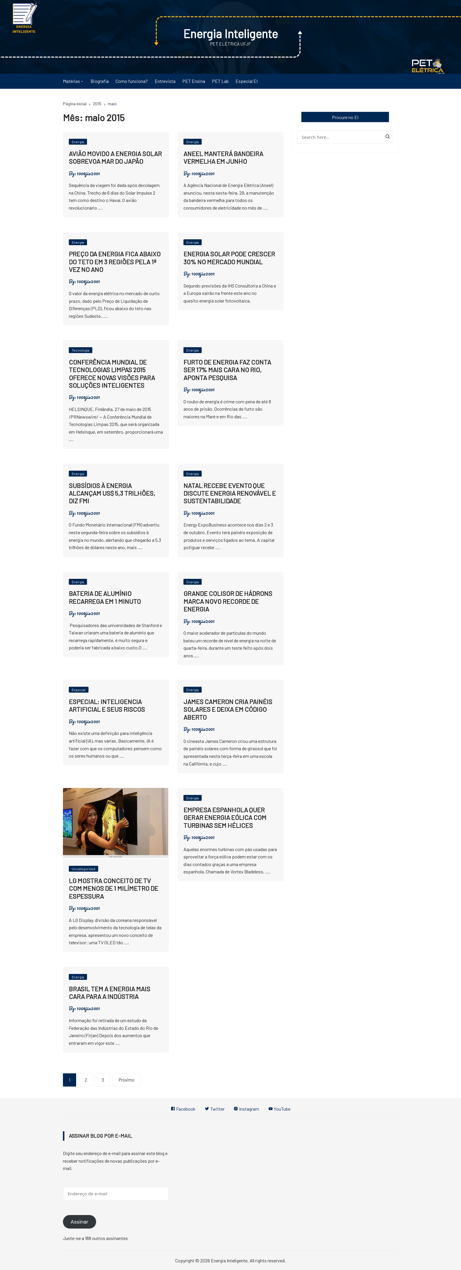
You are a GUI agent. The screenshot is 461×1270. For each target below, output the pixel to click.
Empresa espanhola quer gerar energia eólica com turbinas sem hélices (224, 817)
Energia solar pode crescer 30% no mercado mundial (229, 257)
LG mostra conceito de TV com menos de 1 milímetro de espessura (113, 888)
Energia (78, 142)
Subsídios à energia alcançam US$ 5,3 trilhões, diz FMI (112, 492)
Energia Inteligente (230, 33)
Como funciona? (132, 80)
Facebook (182, 1109)
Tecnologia (80, 350)
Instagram (247, 1109)
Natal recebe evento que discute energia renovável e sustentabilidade (229, 492)
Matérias (71, 80)
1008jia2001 (88, 173)
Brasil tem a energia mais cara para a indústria (109, 992)
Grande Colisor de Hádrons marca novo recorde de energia (227, 601)
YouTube (280, 1109)
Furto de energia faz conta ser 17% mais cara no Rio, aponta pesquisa (227, 369)
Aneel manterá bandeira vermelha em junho (223, 157)
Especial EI (246, 80)
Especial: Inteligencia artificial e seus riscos (107, 705)
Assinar (79, 1221)
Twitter (214, 1109)
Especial (79, 690)
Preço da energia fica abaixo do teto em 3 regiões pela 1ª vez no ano (115, 261)
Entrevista (165, 80)
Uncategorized (83, 869)
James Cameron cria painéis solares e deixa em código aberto (227, 709)
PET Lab (220, 80)
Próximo (126, 1079)
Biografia (100, 80)
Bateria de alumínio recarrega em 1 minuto (105, 597)
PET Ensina (193, 80)
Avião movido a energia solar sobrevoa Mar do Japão (115, 157)
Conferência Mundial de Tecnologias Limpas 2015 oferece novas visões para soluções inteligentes (112, 373)
